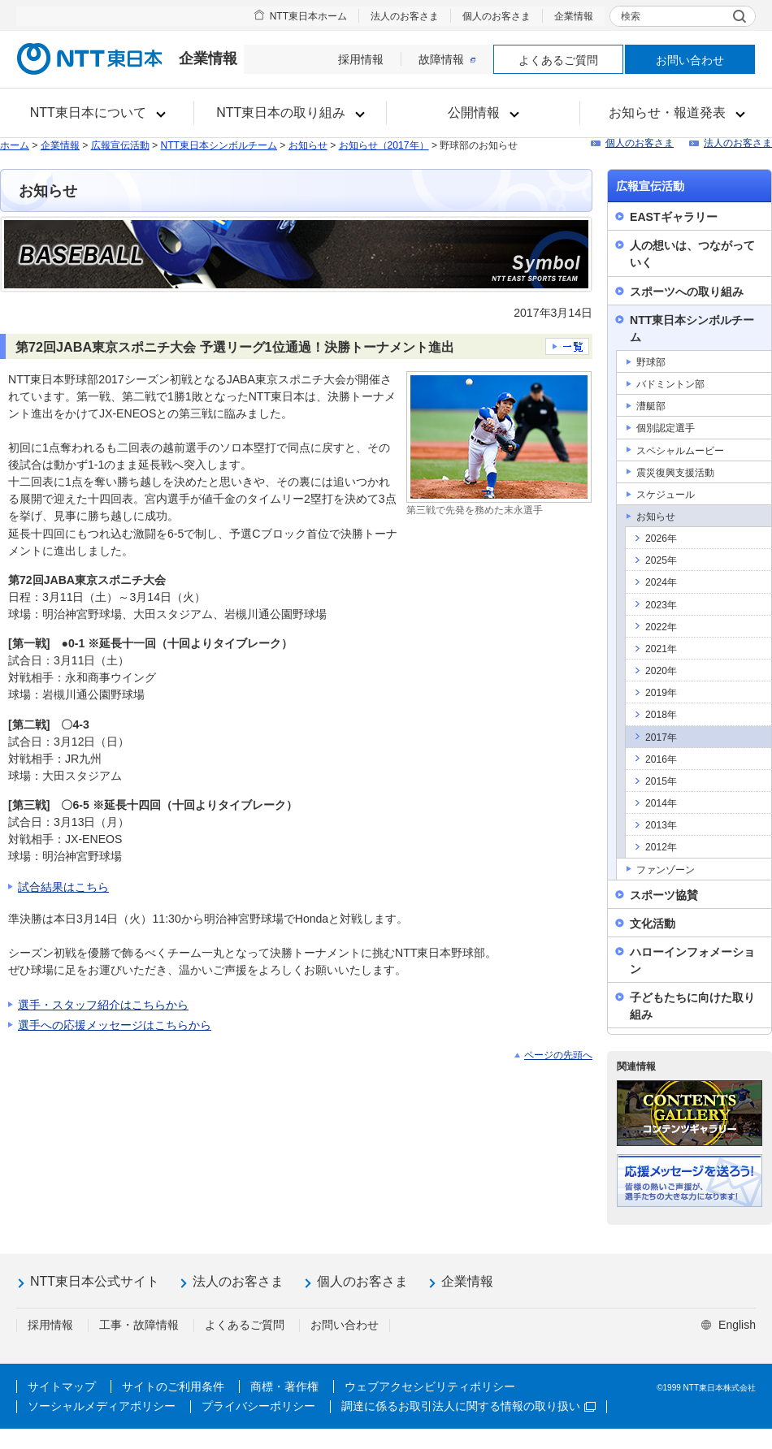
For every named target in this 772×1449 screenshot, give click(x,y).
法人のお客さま (405, 16)
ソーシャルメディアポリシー (102, 1405)
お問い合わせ (690, 60)
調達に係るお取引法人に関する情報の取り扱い (468, 1405)
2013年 (661, 825)
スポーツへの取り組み (687, 291)
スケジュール (665, 494)
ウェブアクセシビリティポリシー (430, 1386)
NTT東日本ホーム (308, 16)
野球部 (651, 362)
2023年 (661, 605)
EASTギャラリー (674, 216)
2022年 (661, 627)
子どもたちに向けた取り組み (692, 1006)
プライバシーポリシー (258, 1405)
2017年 (661, 737)
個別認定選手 (665, 428)
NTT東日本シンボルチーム (218, 145)
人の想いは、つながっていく (692, 254)
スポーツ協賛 (664, 895)
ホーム (14, 145)
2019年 (661, 693)
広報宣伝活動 (120, 145)
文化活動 (652, 923)
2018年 (661, 714)
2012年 (661, 847)
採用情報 (361, 59)
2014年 (661, 803)
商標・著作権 (284, 1386)
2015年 (661, 781)
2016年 (661, 759)
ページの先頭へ (558, 1055)
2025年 (661, 560)
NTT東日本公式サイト (94, 1281)
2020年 (661, 671)
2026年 (661, 538)
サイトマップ (62, 1386)
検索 (630, 16)
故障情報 (447, 59)
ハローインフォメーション (692, 960)
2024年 (661, 582)
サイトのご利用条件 (173, 1386)
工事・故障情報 (139, 1324)
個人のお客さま (496, 16)
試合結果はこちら (63, 886)
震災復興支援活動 (675, 472)
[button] (97, 113)
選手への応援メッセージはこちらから (114, 1025)
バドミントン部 (670, 384)
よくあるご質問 (558, 60)
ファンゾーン (665, 870)
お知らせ (307, 145)
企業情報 (573, 16)
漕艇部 (651, 406)
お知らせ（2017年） (384, 145)
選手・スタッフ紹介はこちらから (103, 1004)
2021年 (661, 649)
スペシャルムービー (680, 450)
